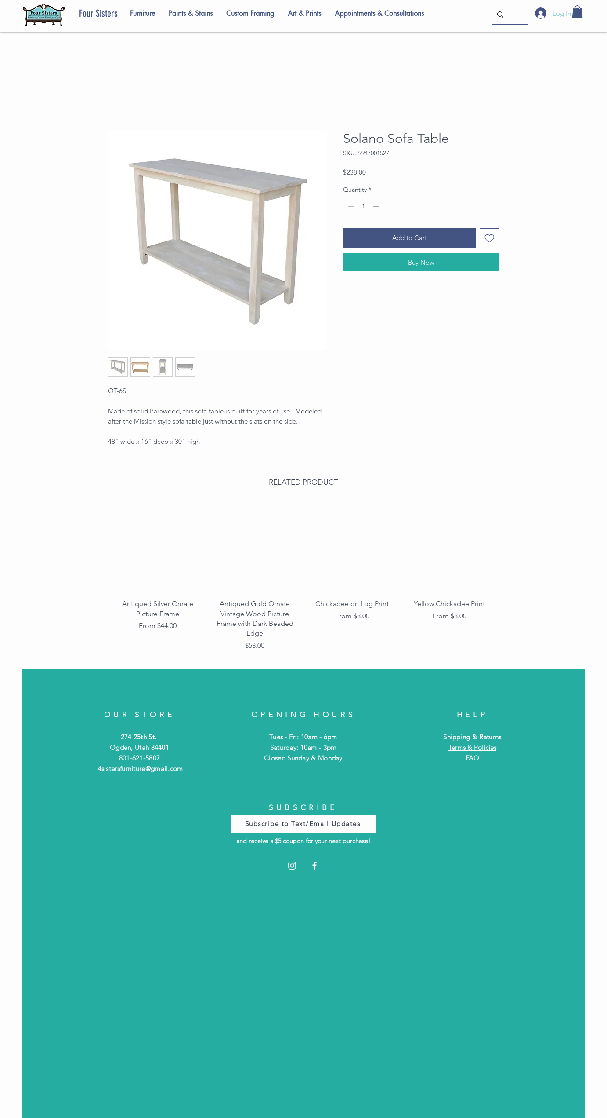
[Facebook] (314, 865)
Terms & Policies (472, 747)
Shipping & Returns (472, 737)
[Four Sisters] (113, 14)
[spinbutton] (363, 206)
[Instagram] (292, 865)
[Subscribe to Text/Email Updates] (303, 824)
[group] (303, 580)
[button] (577, 11)
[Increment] (376, 206)
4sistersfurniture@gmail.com (140, 768)
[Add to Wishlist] (489, 238)
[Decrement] (349, 206)
